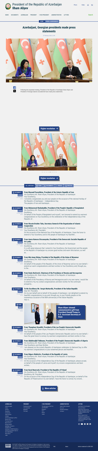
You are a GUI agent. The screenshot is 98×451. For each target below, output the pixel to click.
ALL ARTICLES (30, 185)
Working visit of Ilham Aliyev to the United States (11, 431)
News (43, 410)
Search (90, 15)
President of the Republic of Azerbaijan (37, 4)
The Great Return (9, 421)
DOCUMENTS (14, 15)
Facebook (86, 8)
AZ (88, 5)
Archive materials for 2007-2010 (85, 446)
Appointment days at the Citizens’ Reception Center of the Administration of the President (84, 411)
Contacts (62, 411)
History (6, 407)
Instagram (80, 8)
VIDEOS (60, 185)
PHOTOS (69, 185)
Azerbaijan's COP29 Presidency (11, 429)
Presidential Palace (64, 409)
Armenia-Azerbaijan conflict (11, 417)
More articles (50, 388)
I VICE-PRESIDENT (44, 15)
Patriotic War (8, 419)
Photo (75, 5)
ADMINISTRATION (56, 15)
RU (92, 5)
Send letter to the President (84, 406)
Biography (25, 409)
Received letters (81, 407)
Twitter (89, 8)
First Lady (25, 411)
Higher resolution (48, 128)
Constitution (7, 412)
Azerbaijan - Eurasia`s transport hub (9, 426)
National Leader (8, 406)
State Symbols (8, 414)
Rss (92, 8)
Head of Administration (65, 406)
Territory (7, 409)
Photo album (8, 433)
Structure (62, 407)
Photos (43, 412)
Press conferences (52, 21)
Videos (43, 414)
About (66, 446)
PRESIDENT (33, 15)
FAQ (54, 446)
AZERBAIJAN (24, 15)
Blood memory (8, 422)
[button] (22, 152)
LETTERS (66, 15)
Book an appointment (82, 415)
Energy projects (8, 424)
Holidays (7, 416)
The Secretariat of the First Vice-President (47, 407)
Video (83, 5)
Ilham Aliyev (20, 8)
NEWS (7, 15)
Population (7, 411)
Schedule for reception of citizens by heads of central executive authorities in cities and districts (84, 418)
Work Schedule (26, 407)
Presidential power (27, 406)
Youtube (83, 8)
